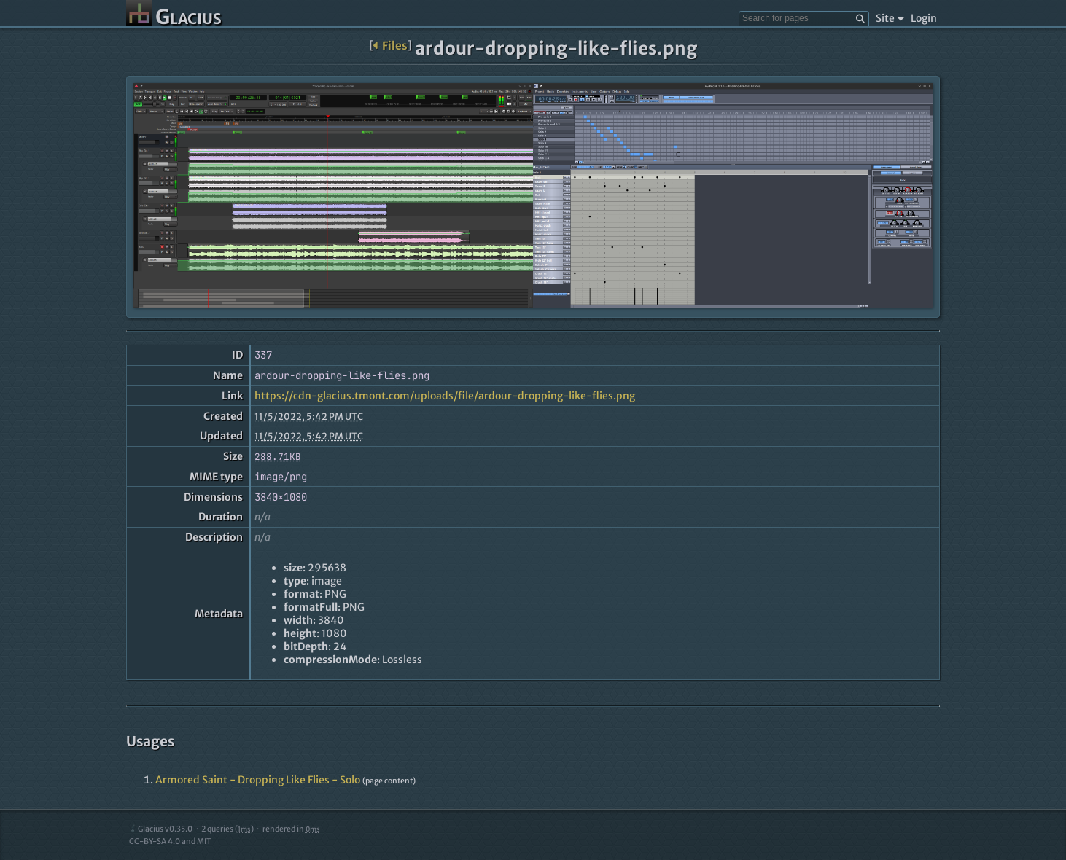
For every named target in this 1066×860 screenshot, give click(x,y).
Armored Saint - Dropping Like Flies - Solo (257, 779)
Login (924, 18)
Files (390, 45)
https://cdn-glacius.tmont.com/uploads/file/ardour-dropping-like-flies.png (444, 395)
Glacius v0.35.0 (160, 829)
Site (890, 18)
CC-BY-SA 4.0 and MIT (170, 841)
